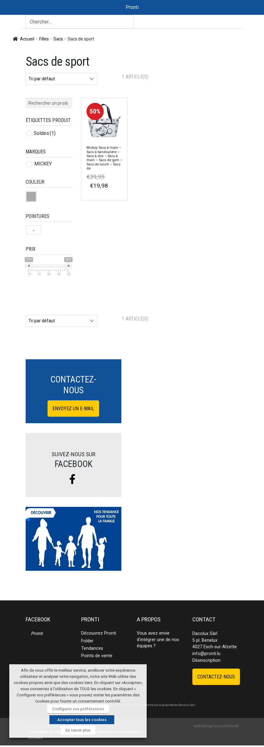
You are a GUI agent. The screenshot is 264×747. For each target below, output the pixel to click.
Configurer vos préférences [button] (78, 709)
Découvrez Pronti (98, 633)
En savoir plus (77, 730)
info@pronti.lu (206, 653)
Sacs (58, 38)
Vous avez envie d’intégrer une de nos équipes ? (158, 640)
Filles (44, 38)
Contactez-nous (216, 677)
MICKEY (43, 164)
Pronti (37, 633)
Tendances (92, 648)
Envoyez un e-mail (73, 408)
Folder (87, 641)
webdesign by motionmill (216, 726)
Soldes (45, 133)
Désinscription (206, 660)
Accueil (27, 38)
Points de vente (96, 655)
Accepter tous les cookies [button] (82, 719)
